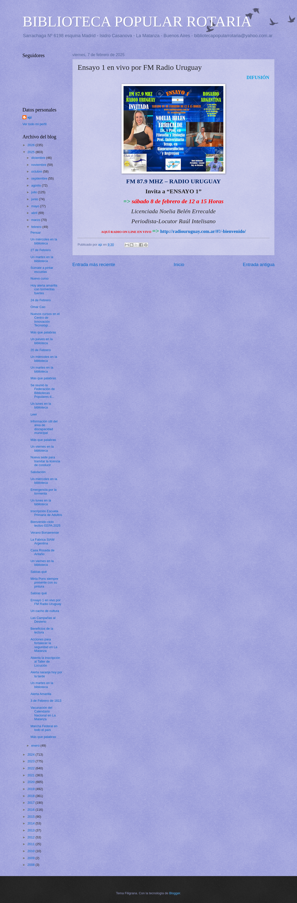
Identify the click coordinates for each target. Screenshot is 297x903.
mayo (35, 206)
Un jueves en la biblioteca (41, 341)
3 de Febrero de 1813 (45, 700)
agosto (36, 185)
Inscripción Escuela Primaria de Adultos (46, 513)
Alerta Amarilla (40, 694)
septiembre (39, 178)
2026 (31, 145)
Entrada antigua (259, 264)
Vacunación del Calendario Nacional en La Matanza (43, 713)
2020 (31, 782)
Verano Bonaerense (44, 532)
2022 (31, 768)
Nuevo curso (39, 278)
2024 (31, 754)
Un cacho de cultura (44, 611)
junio (35, 199)
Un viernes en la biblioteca (42, 448)
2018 (31, 796)
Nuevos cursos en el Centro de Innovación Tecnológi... (45, 319)
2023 (31, 761)
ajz (29, 117)
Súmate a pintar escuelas (41, 269)
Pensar (35, 232)
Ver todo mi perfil (34, 124)
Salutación (37, 472)
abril (34, 213)
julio (34, 192)
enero (35, 745)
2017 (31, 802)
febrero (36, 227)
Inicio (179, 264)
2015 (31, 816)
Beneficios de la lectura (41, 630)
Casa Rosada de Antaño (42, 552)
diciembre (38, 158)
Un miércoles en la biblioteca (43, 241)
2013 (31, 830)
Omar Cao (37, 307)
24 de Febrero (40, 300)
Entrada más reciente (93, 264)
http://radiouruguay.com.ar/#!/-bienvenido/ (203, 231)
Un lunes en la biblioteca (40, 405)
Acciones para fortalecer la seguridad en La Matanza (43, 645)
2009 (31, 858)
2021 (31, 775)
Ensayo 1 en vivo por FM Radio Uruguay (45, 602)
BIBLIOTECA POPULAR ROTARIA (137, 21)
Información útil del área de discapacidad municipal (43, 427)
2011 (31, 844)
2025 (31, 152)
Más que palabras (43, 332)
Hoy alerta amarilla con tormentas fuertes (43, 289)
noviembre (39, 165)
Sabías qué (38, 572)
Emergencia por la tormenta (43, 491)
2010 (31, 851)
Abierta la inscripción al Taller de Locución (45, 661)
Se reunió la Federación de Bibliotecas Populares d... (42, 391)
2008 (31, 865)
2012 (31, 837)
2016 (31, 809)
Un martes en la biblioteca (41, 259)
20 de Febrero (40, 350)
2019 (31, 789)
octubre (37, 171)
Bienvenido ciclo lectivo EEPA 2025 (45, 523)
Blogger (174, 893)
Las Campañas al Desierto (42, 619)
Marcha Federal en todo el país (43, 728)
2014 (31, 823)
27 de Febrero (40, 250)
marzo (36, 220)
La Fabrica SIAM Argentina (42, 541)
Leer (33, 414)
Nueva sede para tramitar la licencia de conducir (45, 461)
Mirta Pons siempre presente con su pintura (44, 582)
